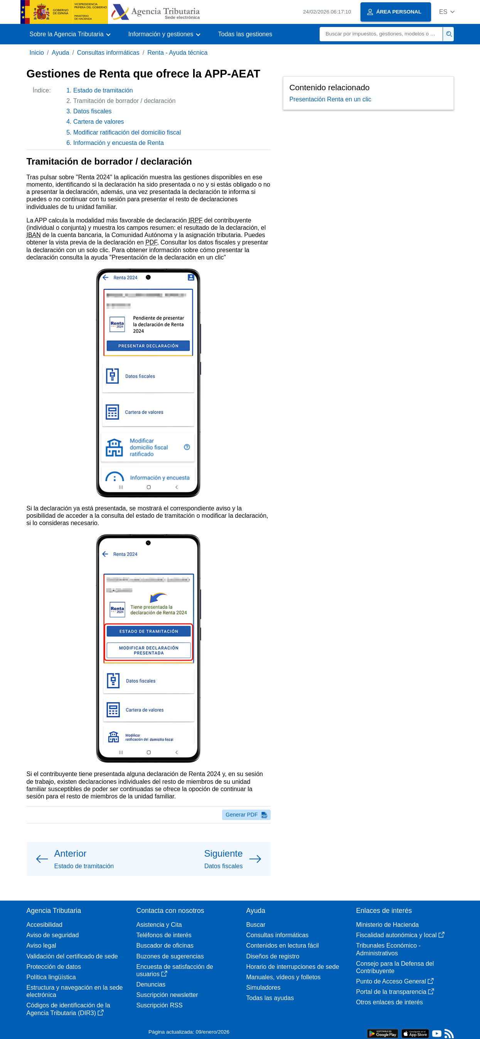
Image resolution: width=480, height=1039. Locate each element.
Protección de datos (54, 966)
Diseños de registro (273, 956)
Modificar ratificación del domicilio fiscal (127, 132)
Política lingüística (51, 977)
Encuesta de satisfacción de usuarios (174, 970)
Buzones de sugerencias (170, 956)
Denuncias (151, 984)
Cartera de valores (98, 121)
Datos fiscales (92, 111)
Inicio (37, 52)
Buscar (256, 924)
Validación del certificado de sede (72, 956)
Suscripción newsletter (167, 995)
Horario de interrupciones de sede (292, 966)
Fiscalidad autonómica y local (400, 935)
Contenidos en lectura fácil (282, 945)
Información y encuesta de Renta (118, 143)
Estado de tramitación (103, 90)
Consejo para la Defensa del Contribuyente (395, 967)
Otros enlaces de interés (389, 1002)
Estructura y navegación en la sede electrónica (75, 991)
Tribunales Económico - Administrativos (388, 949)
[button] (447, 11)
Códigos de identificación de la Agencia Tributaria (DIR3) (68, 1009)
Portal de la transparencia (395, 991)
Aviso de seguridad (53, 935)
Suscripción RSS (159, 1005)
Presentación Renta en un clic (331, 99)
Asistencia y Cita (159, 924)
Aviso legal (41, 945)
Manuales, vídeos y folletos (283, 977)
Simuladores (263, 987)
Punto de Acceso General (395, 981)
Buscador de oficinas (165, 945)
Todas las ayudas (270, 998)
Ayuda (60, 52)
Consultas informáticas (108, 52)
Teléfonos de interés (164, 935)
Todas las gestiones (245, 34)
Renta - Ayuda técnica (177, 52)
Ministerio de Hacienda (387, 924)
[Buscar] (381, 34)
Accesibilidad (44, 924)
